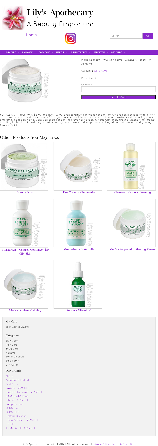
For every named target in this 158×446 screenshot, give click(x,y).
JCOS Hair (12, 407)
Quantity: (86, 84)
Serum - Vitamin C (79, 310)
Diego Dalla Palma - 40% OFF (24, 392)
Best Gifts (12, 384)
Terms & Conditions (124, 444)
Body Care (44, 52)
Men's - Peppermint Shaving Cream (133, 249)
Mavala (10, 424)
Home (31, 34)
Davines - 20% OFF (18, 388)
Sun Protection (79, 52)
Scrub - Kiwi (25, 192)
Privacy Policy (101, 444)
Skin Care (11, 52)
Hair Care (27, 52)
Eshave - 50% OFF (17, 400)
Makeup (60, 52)
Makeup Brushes (16, 415)
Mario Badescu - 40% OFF (22, 420)
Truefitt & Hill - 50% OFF (21, 427)
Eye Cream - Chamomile (79, 192)
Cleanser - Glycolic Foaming (132, 192)
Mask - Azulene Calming (25, 310)
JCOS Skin (12, 412)
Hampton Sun (14, 404)
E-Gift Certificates (17, 395)
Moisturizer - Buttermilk (79, 249)
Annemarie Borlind (17, 380)
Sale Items (99, 52)
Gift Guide (116, 52)
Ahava (9, 375)
